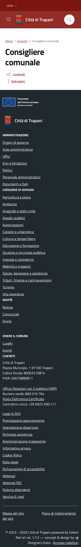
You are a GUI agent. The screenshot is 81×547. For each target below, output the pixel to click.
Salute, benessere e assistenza (25, 273)
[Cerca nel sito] (69, 19)
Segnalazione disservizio (20, 427)
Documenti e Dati (15, 184)
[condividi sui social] (15, 74)
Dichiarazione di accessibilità (23, 469)
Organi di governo (16, 142)
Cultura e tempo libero (19, 238)
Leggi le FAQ (12, 413)
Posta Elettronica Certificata (23, 398)
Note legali (10, 462)
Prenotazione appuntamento (23, 420)
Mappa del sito (13, 513)
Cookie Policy (12, 455)
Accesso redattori (65, 542)
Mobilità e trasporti (17, 266)
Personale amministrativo (21, 177)
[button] (12, 6)
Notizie (8, 307)
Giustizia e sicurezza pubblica (24, 252)
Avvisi (7, 321)
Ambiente (10, 204)
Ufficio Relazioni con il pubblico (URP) (30, 388)
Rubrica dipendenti (16, 489)
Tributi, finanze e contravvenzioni (27, 280)
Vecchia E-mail (13, 496)
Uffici (6, 156)
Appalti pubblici (14, 218)
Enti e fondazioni (15, 163)
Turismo (8, 287)
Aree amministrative (18, 149)
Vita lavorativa (13, 294)
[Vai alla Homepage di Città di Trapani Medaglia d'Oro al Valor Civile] (35, 19)
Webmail (9, 475)
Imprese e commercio (18, 259)
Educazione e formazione (21, 245)
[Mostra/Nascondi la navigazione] (8, 19)
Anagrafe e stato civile (19, 211)
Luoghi (8, 343)
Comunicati (11, 314)
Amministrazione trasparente (24, 441)
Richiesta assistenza (17, 434)
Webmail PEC (12, 482)
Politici (8, 170)
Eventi (7, 350)
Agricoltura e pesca (17, 197)
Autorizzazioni (13, 224)
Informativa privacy (17, 448)
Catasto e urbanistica (18, 231)
